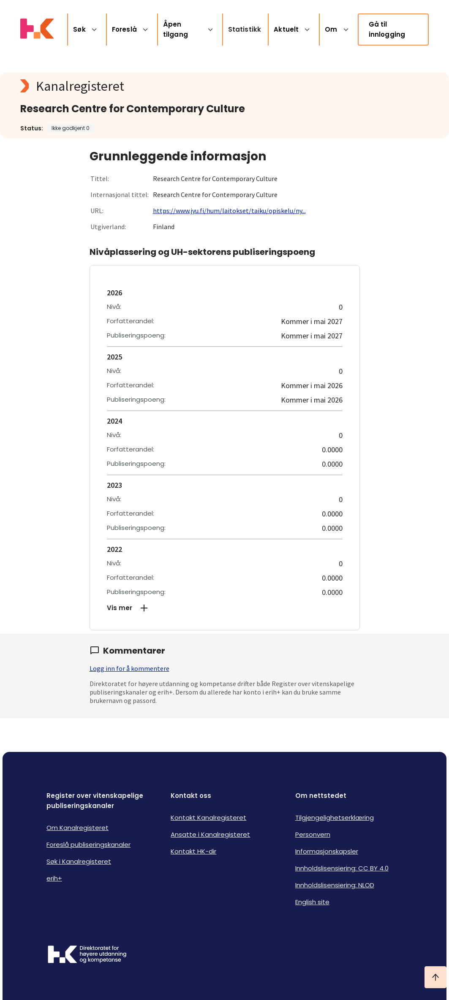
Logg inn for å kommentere (129, 668)
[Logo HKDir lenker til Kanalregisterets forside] (37, 30)
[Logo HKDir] (87, 955)
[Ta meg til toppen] (435, 977)
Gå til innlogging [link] (387, 29)
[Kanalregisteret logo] (189, 86)
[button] (225, 608)
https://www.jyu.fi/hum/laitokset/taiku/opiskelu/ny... (229, 210)
